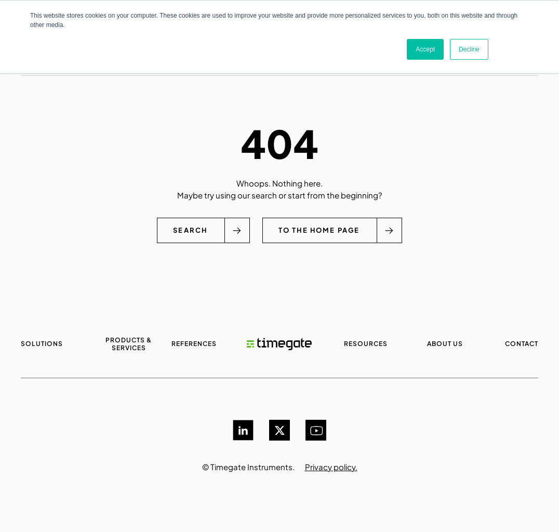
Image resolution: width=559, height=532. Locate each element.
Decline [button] (469, 49)
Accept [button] (425, 49)
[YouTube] (315, 430)
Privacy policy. (331, 467)
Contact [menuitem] (521, 344)
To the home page (319, 230)
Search (189, 230)
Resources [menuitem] (366, 344)
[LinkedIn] (243, 430)
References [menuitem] (194, 344)
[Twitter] (279, 430)
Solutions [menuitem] (42, 344)
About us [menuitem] (445, 344)
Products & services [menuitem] (128, 344)
